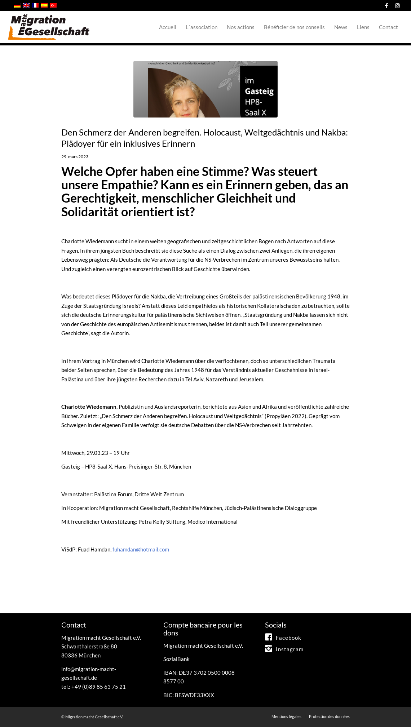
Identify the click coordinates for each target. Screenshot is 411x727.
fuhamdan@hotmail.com (140, 549)
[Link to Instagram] (397, 5)
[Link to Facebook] (386, 5)
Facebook (288, 637)
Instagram (290, 649)
